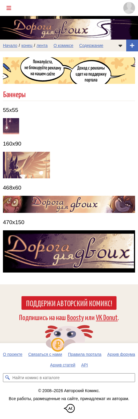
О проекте (12, 354)
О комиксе (63, 45)
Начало (10, 45)
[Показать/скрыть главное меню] (9, 8)
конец (27, 45)
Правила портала (85, 354)
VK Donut (107, 317)
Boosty (75, 317)
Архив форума (121, 354)
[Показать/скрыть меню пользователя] (129, 8)
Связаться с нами (45, 354)
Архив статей (62, 365)
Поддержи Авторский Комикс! (69, 303)
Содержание (91, 45)
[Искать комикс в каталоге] (7, 378)
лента (42, 45)
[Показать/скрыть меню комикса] (120, 45)
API (84, 365)
